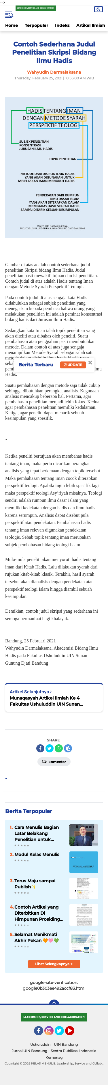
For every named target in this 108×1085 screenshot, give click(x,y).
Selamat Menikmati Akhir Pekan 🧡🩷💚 (36, 937)
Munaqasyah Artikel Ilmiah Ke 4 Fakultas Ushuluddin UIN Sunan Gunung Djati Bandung (45, 701)
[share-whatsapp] (59, 748)
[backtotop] (54, 1005)
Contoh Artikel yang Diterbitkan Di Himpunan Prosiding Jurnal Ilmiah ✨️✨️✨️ (37, 913)
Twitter (62, 1033)
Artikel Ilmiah (90, 25)
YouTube (73, 1033)
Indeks (62, 25)
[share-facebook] (40, 748)
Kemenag (54, 1057)
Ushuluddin (40, 1044)
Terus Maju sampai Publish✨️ (34, 884)
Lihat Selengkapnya (54, 964)
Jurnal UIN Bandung (29, 1051)
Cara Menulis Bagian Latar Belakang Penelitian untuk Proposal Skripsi (36, 833)
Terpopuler (36, 25)
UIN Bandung (66, 1044)
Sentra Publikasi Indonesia (73, 1051)
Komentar (54, 761)
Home (11, 25)
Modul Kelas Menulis (36, 854)
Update (73, 365)
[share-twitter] (50, 748)
